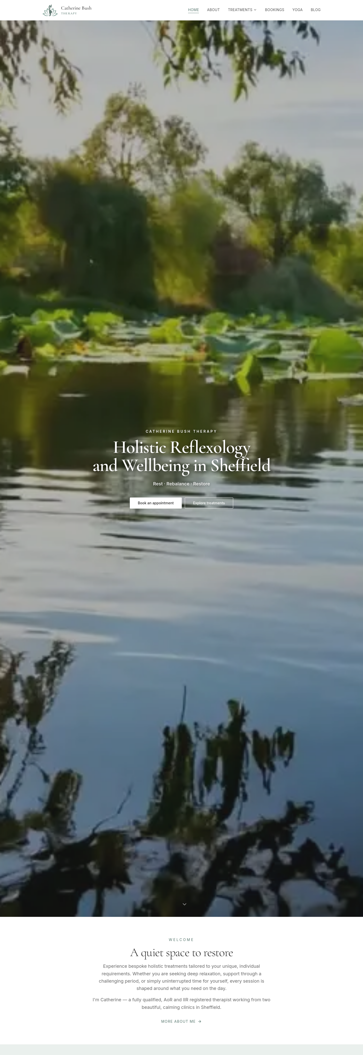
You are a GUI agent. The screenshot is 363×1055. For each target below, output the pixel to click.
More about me (181, 1021)
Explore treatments (209, 503)
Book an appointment (156, 503)
